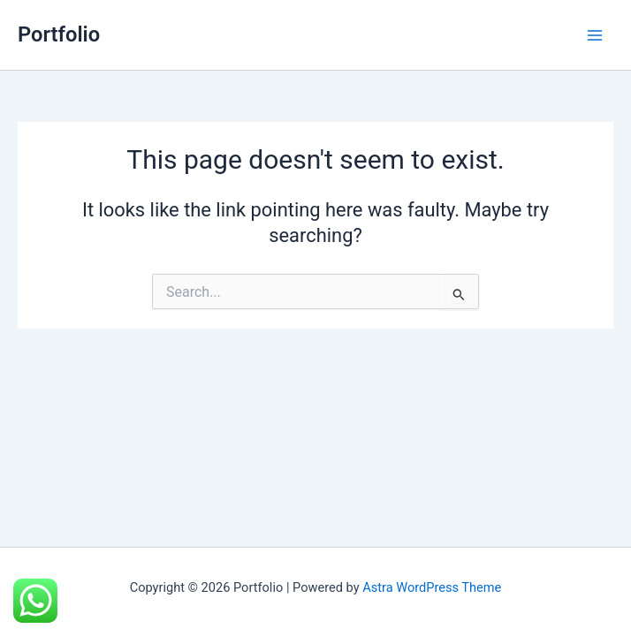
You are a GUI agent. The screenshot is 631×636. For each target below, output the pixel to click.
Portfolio (59, 34)
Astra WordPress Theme (431, 587)
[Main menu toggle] (594, 35)
